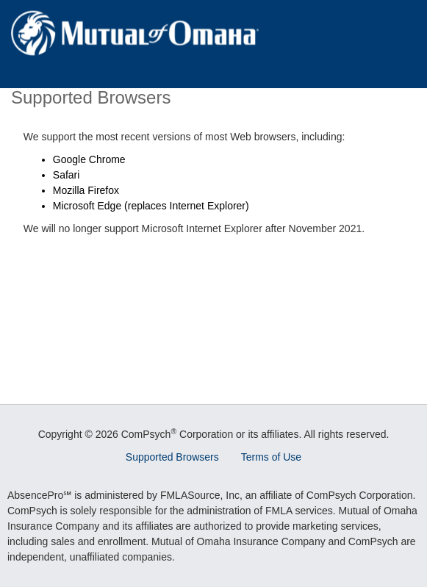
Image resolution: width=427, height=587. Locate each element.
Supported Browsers (172, 457)
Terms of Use (271, 457)
